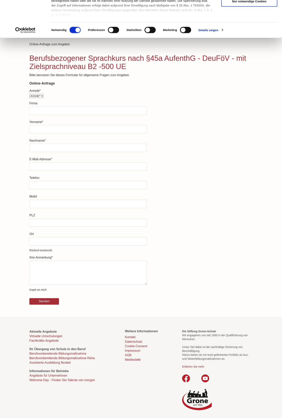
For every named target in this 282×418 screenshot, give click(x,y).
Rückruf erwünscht (40, 250)
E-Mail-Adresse (40, 159)
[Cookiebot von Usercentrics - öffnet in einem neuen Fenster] (25, 63)
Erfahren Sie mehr (193, 366)
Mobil (33, 196)
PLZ (32, 215)
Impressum (132, 350)
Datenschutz (133, 341)
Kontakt (130, 337)
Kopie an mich (38, 289)
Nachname (37, 140)
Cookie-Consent (136, 346)
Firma (33, 103)
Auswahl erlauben (249, 22)
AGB (128, 355)
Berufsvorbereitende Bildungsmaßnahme (57, 353)
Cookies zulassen (249, 10)
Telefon (34, 177)
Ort (31, 234)
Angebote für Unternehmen (48, 375)
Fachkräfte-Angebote (44, 340)
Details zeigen (208, 62)
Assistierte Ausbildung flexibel (50, 362)
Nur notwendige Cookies (249, 34)
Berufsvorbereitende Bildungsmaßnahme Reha (62, 358)
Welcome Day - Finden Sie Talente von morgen (62, 380)
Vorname (36, 122)
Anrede (35, 90)
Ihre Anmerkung (41, 257)
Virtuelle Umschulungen (45, 336)
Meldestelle (133, 359)
